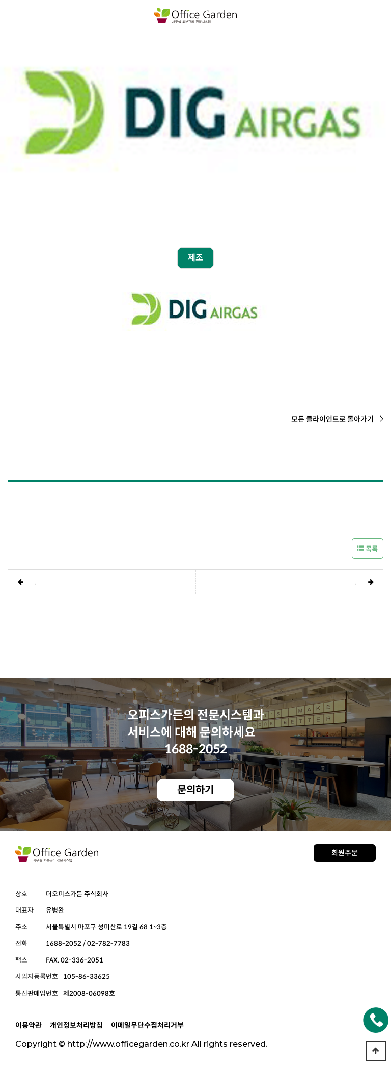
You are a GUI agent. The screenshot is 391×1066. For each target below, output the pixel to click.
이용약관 (28, 1025)
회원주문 (344, 852)
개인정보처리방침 (76, 1025)
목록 (367, 548)
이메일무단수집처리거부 (147, 1025)
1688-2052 (195, 749)
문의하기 (195, 790)
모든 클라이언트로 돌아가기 (337, 419)
